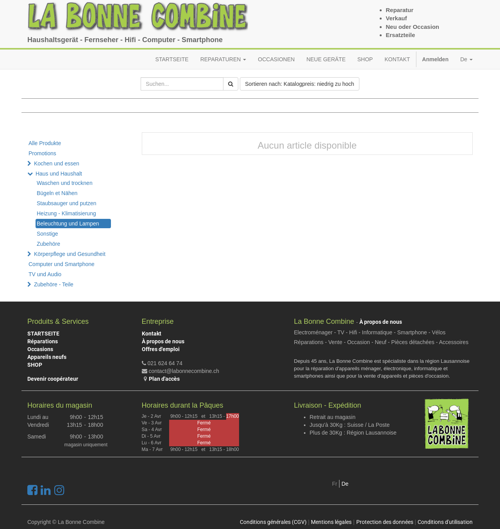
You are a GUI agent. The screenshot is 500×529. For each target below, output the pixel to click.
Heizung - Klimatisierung (66, 213)
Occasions (40, 349)
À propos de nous (163, 341)
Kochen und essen (56, 163)
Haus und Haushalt (59, 173)
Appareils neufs (46, 357)
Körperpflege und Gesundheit (69, 254)
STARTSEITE (43, 333)
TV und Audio (45, 274)
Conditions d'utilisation (445, 522)
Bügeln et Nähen (57, 193)
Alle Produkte (45, 143)
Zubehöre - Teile (53, 284)
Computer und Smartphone (62, 264)
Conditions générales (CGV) (273, 522)
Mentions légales (331, 522)
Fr (334, 484)
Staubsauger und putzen (66, 203)
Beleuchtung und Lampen (68, 223)
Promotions (42, 153)
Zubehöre (48, 244)
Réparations (42, 341)
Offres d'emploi (161, 349)
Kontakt (151, 333)
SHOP (34, 365)
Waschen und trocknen (65, 183)
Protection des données (384, 522)
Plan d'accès (164, 379)
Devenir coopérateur (52, 379)
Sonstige (47, 234)
